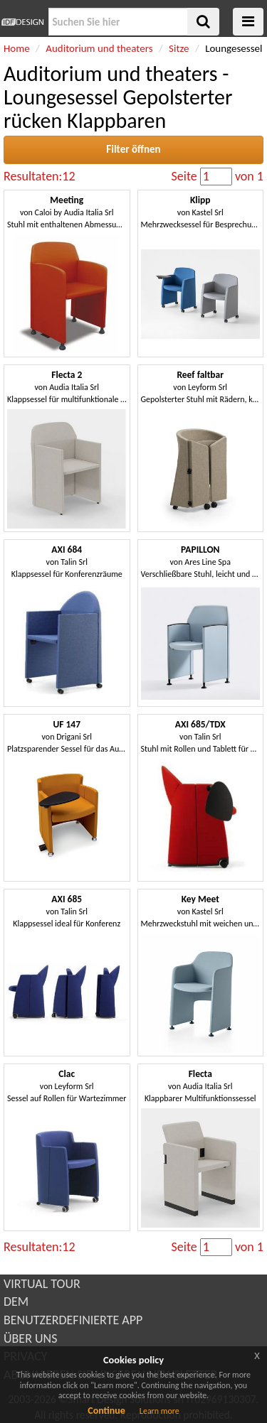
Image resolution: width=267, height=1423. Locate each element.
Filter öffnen (133, 149)
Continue (106, 1411)
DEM (16, 1301)
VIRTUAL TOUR (42, 1284)
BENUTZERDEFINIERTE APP (73, 1320)
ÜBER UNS (30, 1338)
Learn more (159, 1411)
